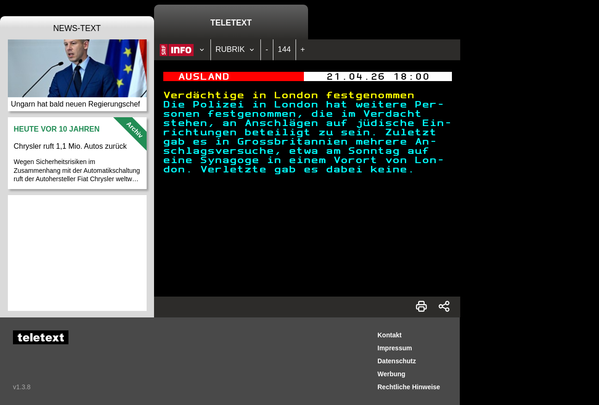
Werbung (391, 374)
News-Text (77, 28)
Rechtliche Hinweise (408, 387)
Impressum (394, 348)
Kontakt (389, 335)
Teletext (231, 22)
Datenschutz (396, 361)
